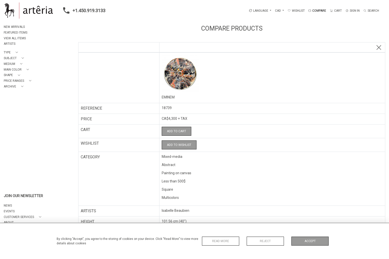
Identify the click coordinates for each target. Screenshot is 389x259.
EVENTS (9, 211)
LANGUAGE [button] (258, 10)
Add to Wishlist (179, 145)
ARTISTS (9, 43)
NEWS (8, 205)
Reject (265, 241)
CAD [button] (278, 10)
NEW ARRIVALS (14, 27)
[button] (12, 52)
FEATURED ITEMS (15, 32)
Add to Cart (176, 131)
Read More (220, 241)
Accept (310, 241)
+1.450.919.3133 (82, 10)
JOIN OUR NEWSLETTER (23, 196)
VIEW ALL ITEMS (15, 38)
